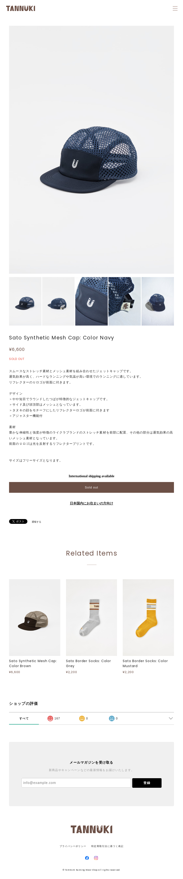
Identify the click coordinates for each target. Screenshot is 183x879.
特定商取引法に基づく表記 (107, 846)
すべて (24, 718)
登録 (146, 783)
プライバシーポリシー (73, 846)
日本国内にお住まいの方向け (91, 503)
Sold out (91, 487)
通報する (36, 521)
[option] (91, 150)
